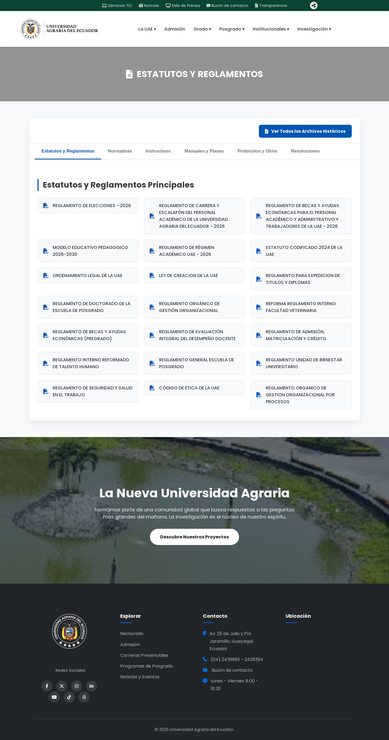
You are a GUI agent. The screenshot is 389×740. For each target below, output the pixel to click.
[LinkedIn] (91, 686)
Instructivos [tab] (158, 151)
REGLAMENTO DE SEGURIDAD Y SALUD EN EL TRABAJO (87, 391)
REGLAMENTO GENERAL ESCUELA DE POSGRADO (192, 363)
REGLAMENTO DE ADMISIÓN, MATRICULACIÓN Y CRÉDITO (291, 335)
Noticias (149, 5)
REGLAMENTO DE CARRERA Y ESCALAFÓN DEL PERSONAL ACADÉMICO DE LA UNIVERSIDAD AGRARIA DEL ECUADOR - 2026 (189, 215)
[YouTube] (54, 697)
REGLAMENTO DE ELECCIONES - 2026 (87, 205)
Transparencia (271, 5)
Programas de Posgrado (146, 666)
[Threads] (84, 697)
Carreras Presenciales (144, 655)
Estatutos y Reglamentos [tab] (68, 151)
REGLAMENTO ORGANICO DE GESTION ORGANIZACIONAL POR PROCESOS (295, 395)
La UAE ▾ (147, 29)
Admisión (174, 29)
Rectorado (131, 633)
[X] (61, 686)
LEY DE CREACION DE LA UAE (184, 275)
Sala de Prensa (183, 5)
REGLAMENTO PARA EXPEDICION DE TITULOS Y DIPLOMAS (298, 279)
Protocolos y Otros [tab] (257, 151)
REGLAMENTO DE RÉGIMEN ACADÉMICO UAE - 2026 (182, 250)
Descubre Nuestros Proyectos (194, 537)
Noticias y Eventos (139, 677)
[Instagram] (76, 686)
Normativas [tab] (120, 151)
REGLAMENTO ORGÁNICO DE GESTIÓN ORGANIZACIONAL (185, 307)
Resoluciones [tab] (305, 151)
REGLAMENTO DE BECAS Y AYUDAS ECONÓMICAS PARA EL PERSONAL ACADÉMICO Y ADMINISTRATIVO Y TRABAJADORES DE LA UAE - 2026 (297, 215)
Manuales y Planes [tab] (204, 151)
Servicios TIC (117, 5)
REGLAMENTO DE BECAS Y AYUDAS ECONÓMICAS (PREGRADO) (84, 335)
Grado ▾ (202, 29)
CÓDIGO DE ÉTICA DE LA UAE (184, 388)
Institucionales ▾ (271, 29)
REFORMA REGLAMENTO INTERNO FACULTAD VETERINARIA (296, 307)
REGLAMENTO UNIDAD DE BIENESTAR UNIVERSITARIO (299, 363)
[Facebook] (46, 686)
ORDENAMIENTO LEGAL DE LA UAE (82, 275)
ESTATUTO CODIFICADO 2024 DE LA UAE (299, 250)
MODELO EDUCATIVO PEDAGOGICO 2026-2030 (85, 250)
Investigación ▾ (314, 29)
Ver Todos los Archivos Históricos (305, 131)
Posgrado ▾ (232, 29)
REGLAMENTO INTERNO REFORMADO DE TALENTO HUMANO (86, 363)
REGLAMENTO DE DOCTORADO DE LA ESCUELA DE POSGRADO (86, 307)
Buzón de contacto (227, 5)
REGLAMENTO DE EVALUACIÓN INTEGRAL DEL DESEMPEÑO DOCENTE (193, 335)
